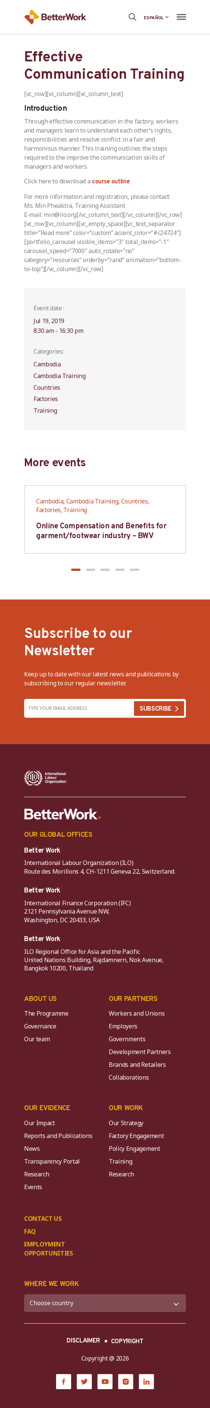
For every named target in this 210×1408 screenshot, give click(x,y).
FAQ (30, 1231)
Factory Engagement (136, 1136)
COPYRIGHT (127, 1341)
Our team (37, 1039)
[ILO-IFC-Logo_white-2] (45, 778)
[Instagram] (125, 1381)
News (32, 1148)
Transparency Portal (52, 1161)
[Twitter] (84, 1381)
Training (120, 1161)
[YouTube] (105, 1381)
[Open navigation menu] (181, 17)
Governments (127, 1039)
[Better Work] (63, 814)
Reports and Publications (58, 1136)
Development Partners (140, 1052)
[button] (76, 570)
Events (33, 1187)
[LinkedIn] (146, 1381)
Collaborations (129, 1077)
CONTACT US (43, 1218)
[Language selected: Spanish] (156, 16)
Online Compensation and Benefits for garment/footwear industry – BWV (101, 531)
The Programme (46, 1013)
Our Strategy (126, 1123)
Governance (40, 1026)
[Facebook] (63, 1381)
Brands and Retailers (137, 1064)
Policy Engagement (136, 1148)
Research (36, 1174)
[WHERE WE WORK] (105, 1303)
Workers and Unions (136, 1013)
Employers (123, 1026)
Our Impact (39, 1123)
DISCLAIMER (83, 1341)
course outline (111, 182)
